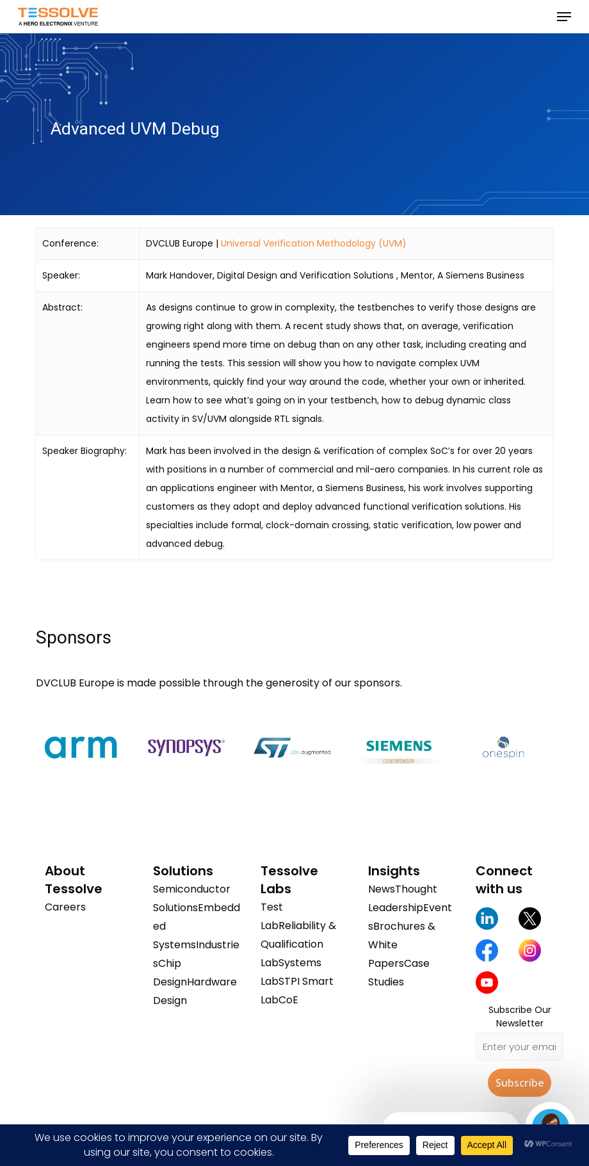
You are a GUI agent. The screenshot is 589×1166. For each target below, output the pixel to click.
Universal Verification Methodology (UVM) (314, 243)
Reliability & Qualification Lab (298, 944)
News (381, 889)
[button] (564, 16)
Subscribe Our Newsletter (519, 1016)
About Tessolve (73, 880)
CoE (288, 999)
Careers (65, 907)
